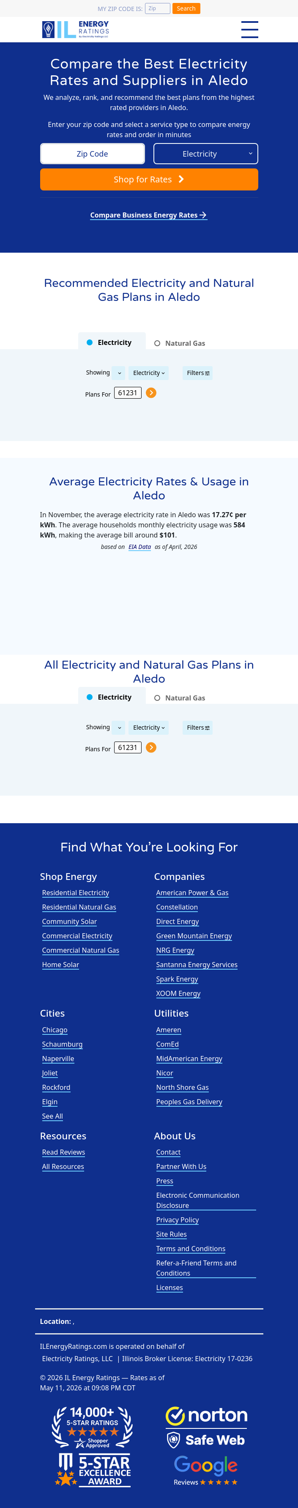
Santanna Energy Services (197, 964)
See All (52, 1116)
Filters (195, 373)
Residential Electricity (75, 892)
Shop (149, 179)
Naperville (58, 1058)
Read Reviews (63, 1152)
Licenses (169, 1287)
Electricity (146, 373)
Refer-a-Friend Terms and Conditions (196, 1268)
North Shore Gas (182, 1087)
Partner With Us (181, 1166)
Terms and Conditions (191, 1248)
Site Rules (171, 1234)
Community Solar (69, 921)
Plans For (98, 393)
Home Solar (60, 964)
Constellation (177, 907)
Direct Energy (177, 921)
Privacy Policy (177, 1219)
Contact (168, 1152)
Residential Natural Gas (79, 907)
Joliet (50, 1073)
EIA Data (139, 547)
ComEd (167, 1044)
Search (186, 8)
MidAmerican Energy (189, 1058)
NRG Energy (175, 950)
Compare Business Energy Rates (149, 215)
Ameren (168, 1029)
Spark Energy (177, 979)
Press (164, 1180)
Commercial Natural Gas (81, 950)
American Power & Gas (192, 892)
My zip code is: (120, 9)
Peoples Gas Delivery (189, 1101)
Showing (98, 371)
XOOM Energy (178, 993)
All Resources (63, 1166)
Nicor (164, 1073)
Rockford (56, 1087)
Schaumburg (62, 1044)
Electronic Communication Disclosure (198, 1200)
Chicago (55, 1029)
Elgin (50, 1101)
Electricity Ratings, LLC (77, 1358)
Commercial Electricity (77, 935)
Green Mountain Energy (194, 935)
